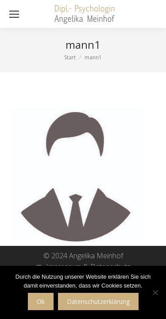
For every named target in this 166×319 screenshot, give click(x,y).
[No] (155, 292)
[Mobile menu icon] (14, 14)
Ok (41, 301)
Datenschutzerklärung (98, 301)
